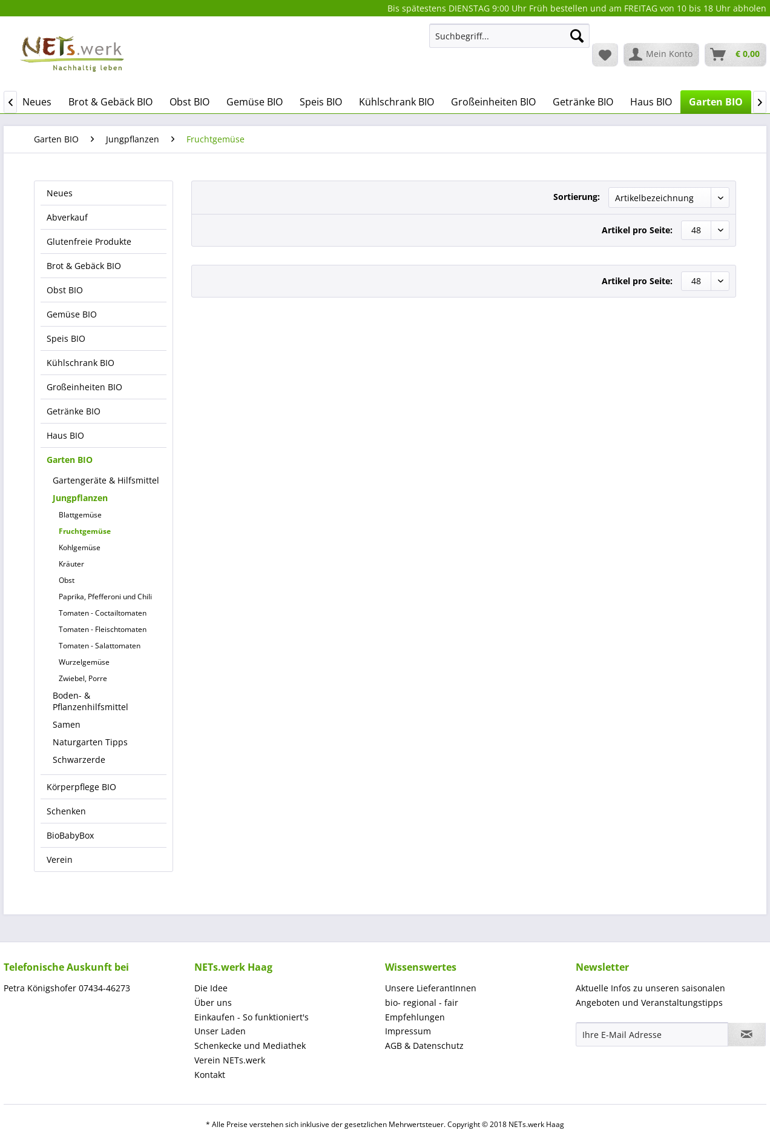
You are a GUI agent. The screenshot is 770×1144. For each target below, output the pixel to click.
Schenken (66, 811)
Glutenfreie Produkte (89, 241)
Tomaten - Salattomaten (99, 645)
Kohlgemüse (79, 547)
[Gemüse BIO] (254, 101)
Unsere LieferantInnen (430, 988)
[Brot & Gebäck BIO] (110, 101)
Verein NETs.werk (229, 1060)
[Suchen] (577, 36)
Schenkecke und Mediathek (250, 1045)
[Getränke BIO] (583, 101)
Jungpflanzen (80, 498)
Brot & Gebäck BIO (84, 265)
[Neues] (37, 101)
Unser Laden (220, 1031)
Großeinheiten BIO (84, 387)
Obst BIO (65, 290)
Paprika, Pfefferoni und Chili (105, 596)
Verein (60, 859)
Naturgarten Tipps (90, 742)
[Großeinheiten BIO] (493, 101)
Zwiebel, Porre (83, 678)
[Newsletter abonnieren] (747, 1034)
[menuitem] (509, 41)
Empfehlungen (415, 1017)
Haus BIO (65, 435)
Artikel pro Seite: (637, 230)
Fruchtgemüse (85, 531)
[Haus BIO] (651, 101)
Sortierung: (576, 196)
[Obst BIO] (189, 101)
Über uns (213, 1002)
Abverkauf (67, 217)
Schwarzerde (79, 759)
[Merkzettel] (605, 54)
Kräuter (71, 564)
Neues (60, 193)
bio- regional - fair (421, 1002)
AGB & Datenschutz (424, 1045)
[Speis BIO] (320, 101)
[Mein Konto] (661, 54)
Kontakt (209, 1074)
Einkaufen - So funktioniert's (251, 1017)
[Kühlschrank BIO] (396, 101)
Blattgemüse (80, 515)
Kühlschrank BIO (80, 362)
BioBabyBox (70, 835)
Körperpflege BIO (81, 787)
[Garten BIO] (715, 101)
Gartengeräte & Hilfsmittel (106, 480)
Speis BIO (66, 338)
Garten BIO (70, 459)
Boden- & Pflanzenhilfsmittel (90, 701)
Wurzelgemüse (84, 662)
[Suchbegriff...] (509, 36)
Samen (67, 724)
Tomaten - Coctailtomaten (102, 613)
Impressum (408, 1031)
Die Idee (211, 988)
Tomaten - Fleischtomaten (102, 629)
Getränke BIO (73, 411)
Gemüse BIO (72, 314)
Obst (66, 580)
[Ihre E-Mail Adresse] (652, 1034)
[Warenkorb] (735, 54)
